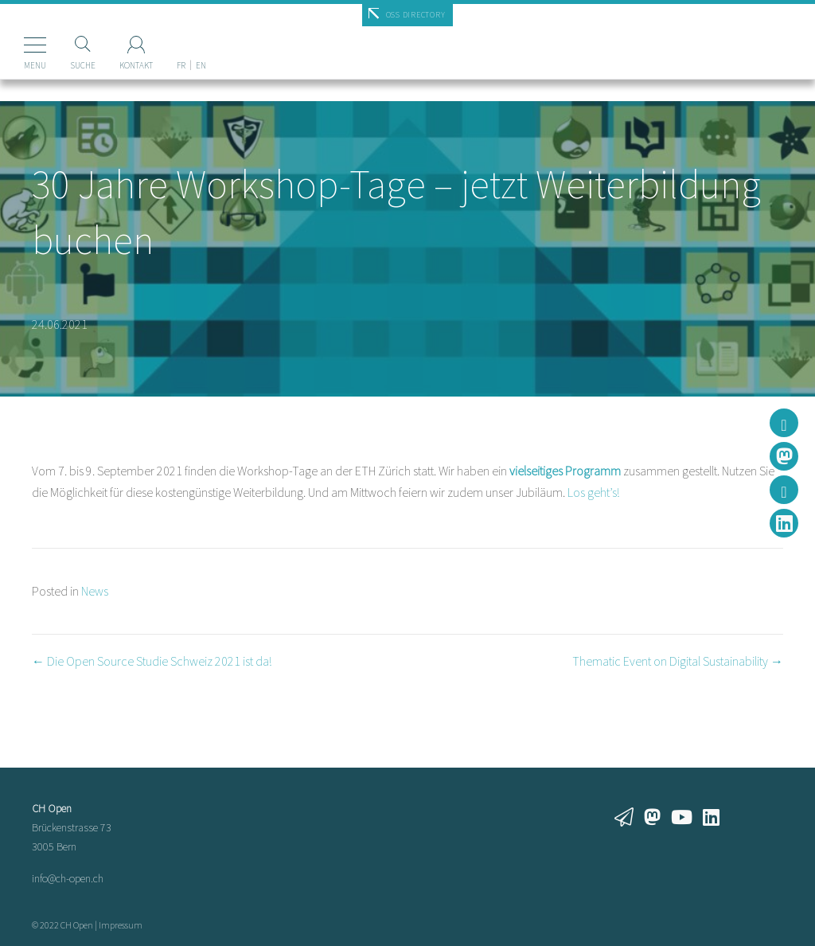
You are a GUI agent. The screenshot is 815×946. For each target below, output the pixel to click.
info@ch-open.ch (67, 878)
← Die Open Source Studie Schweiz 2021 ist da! (151, 661)
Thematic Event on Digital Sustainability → (677, 661)
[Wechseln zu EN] (201, 39)
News (94, 591)
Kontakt (136, 65)
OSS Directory (416, 15)
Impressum (120, 925)
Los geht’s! (593, 492)
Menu (35, 65)
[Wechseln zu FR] (181, 39)
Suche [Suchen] (83, 65)
